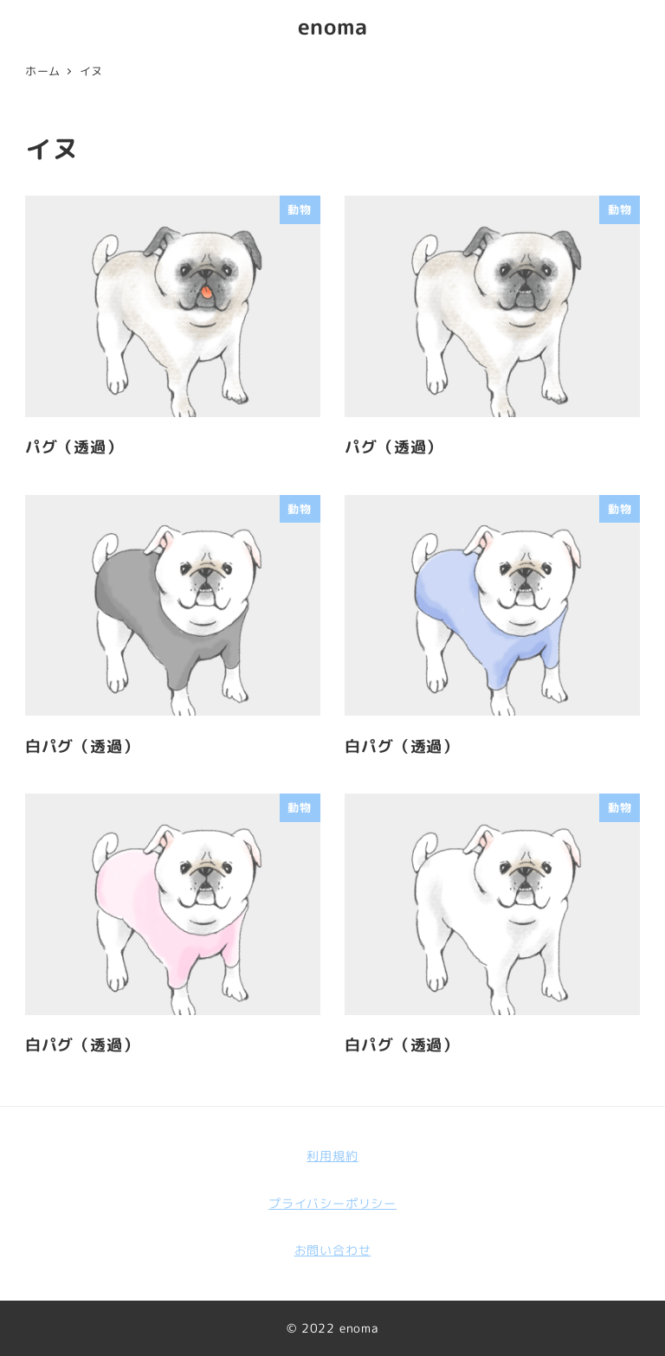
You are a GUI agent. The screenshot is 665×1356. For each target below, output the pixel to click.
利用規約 (332, 1156)
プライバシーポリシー (332, 1203)
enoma (333, 26)
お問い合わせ (332, 1250)
